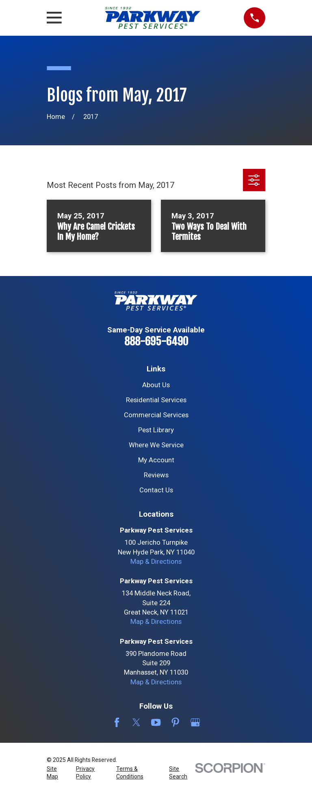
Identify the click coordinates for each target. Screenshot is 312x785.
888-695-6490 (156, 341)
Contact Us (156, 490)
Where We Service (156, 445)
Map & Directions (156, 561)
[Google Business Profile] (195, 722)
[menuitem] (57, 773)
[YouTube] (155, 722)
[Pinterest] (175, 722)
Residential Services (156, 400)
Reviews (156, 475)
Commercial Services (156, 415)
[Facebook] (116, 722)
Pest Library (156, 430)
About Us (156, 385)
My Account (156, 460)
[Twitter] (136, 722)
